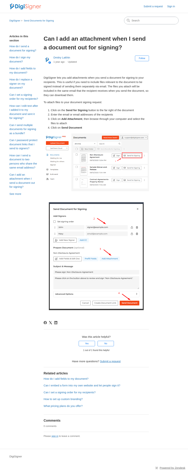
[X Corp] (50, 322)
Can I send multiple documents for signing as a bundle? (22, 129)
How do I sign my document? (19, 59)
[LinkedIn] (55, 322)
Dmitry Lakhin (61, 57)
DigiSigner (14, 20)
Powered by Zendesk (172, 467)
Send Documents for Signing (39, 20)
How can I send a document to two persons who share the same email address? (23, 161)
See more (15, 193)
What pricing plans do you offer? (63, 405)
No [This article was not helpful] (105, 343)
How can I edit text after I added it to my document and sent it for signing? (23, 112)
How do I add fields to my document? (22, 70)
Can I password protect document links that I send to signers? (23, 144)
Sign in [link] (171, 6)
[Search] (151, 20)
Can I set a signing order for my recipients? (23, 96)
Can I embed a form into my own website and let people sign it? (82, 385)
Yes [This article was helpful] (87, 343)
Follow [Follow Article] (142, 58)
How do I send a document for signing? (22, 48)
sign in (54, 436)
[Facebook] (45, 322)
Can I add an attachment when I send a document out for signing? (22, 180)
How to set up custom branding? (63, 399)
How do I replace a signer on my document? (20, 83)
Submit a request (153, 6)
